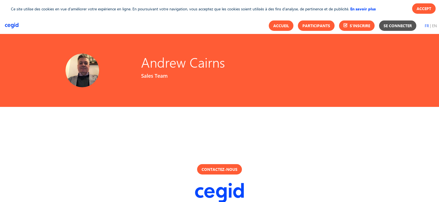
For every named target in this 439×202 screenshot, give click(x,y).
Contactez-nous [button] (219, 169)
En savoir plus (363, 9)
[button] (281, 25)
